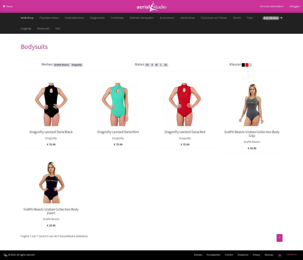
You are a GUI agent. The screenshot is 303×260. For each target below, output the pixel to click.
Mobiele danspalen (142, 18)
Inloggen (295, 6)
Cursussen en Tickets (214, 18)
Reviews (198, 254)
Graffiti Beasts (61, 65)
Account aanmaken (271, 6)
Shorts (237, 18)
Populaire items (49, 18)
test (58, 28)
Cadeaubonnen (74, 18)
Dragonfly (77, 65)
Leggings (26, 28)
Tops (250, 18)
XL (165, 65)
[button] (272, 17)
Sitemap (269, 254)
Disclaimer (243, 254)
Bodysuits (43, 28)
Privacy (256, 254)
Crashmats (117, 18)
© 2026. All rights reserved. (19, 254)
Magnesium (97, 18)
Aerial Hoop (187, 18)
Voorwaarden (213, 254)
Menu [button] (10, 8)
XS (147, 65)
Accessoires (167, 18)
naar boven (287, 255)
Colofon (229, 254)
